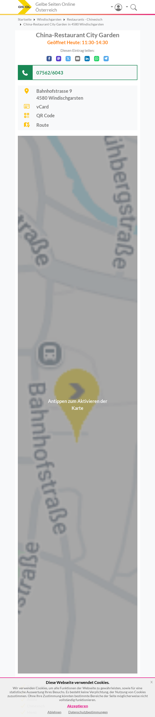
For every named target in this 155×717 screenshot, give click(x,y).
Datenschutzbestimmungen (88, 712)
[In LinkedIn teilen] (87, 58)
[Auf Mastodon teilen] (58, 58)
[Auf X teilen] (68, 58)
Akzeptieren (77, 706)
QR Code (45, 115)
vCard (42, 106)
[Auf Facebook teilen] (49, 58)
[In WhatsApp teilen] (96, 58)
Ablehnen (54, 712)
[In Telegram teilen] (106, 58)
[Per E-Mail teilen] (77, 58)
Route (42, 125)
